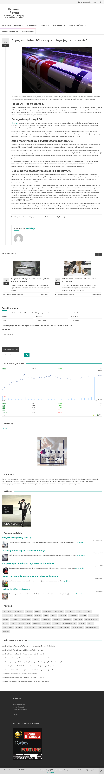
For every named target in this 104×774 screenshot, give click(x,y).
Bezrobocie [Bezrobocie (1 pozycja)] (18, 611)
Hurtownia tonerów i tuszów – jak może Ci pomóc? (26, 654)
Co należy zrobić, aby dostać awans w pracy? (23, 550)
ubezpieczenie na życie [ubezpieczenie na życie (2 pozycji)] (46, 627)
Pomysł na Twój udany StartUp (16, 537)
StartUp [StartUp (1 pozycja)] (82, 623)
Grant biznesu (28, 31)
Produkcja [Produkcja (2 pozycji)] (36, 623)
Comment (6, 330)
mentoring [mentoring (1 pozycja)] (56, 619)
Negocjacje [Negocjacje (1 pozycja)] (78, 619)
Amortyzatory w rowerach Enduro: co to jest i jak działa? (28, 658)
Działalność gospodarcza (38, 25)
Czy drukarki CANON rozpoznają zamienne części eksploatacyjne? (31, 666)
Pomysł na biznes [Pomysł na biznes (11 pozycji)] (91, 619)
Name (4, 316)
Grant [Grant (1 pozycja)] (53, 615)
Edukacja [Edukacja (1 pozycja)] (18, 615)
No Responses (50, 217)
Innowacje (18, 25)
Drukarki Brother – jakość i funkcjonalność (22, 674)
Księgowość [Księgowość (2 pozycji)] (26, 619)
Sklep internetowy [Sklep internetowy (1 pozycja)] (69, 623)
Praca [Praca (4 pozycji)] (13, 623)
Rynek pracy (58, 25)
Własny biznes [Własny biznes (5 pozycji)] (77, 627)
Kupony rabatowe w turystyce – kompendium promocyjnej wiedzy (31, 646)
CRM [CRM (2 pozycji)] (78, 611)
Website (74, 316)
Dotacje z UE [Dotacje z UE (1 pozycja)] (7, 615)
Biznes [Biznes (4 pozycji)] (37, 611)
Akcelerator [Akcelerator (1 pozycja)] (7, 611)
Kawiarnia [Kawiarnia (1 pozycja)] (15, 619)
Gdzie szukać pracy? (77, 25)
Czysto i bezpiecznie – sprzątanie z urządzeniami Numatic (30, 576)
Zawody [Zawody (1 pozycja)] (6, 631)
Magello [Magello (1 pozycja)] (36, 619)
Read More (45, 294)
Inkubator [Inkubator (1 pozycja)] (62, 615)
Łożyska (4, 429)
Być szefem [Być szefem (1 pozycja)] (58, 611)
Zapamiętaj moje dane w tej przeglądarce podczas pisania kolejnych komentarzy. (38, 326)
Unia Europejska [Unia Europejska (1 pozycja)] (63, 627)
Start (95, 2)
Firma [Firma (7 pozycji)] (46, 615)
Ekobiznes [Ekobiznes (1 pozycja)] (28, 615)
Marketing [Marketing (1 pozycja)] (46, 619)
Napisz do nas (22, 717)
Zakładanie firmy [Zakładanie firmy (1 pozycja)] (91, 627)
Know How (6, 25)
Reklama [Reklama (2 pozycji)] (56, 623)
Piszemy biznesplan (10, 31)
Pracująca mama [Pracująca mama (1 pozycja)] (24, 623)
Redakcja (62, 217)
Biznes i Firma (14, 11)
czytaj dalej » (80, 542)
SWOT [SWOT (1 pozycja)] (90, 623)
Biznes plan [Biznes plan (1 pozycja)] (47, 611)
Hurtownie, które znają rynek (16, 589)
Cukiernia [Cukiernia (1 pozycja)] (87, 611)
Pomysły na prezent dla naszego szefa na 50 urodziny (28, 563)
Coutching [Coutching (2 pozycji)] (69, 611)
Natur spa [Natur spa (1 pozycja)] (67, 619)
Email (39, 316)
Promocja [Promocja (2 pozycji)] (47, 623)
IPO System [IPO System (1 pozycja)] (93, 615)
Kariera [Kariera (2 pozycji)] (5, 619)
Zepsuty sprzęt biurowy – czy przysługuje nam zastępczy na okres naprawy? (35, 662)
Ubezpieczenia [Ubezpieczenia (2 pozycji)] (30, 627)
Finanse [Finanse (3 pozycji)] (38, 615)
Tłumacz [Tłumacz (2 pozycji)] (19, 627)
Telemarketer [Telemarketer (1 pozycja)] (7, 627)
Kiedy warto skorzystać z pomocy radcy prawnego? (26, 650)
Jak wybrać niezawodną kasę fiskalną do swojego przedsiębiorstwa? (31, 670)
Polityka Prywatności (84, 2)
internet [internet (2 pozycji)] (83, 615)
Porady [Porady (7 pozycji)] (5, 623)
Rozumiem (50, 772)
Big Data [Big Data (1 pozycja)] (29, 611)
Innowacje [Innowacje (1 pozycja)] (73, 615)
